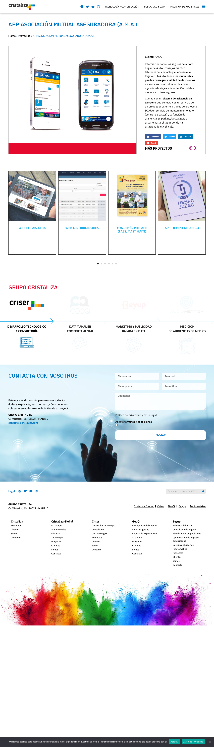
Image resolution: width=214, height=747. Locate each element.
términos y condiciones (138, 495)
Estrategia (56, 625)
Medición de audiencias (184, 6)
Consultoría (98, 629)
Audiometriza (198, 606)
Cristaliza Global (144, 606)
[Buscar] (203, 578)
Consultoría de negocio (185, 629)
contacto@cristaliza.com (23, 496)
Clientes (15, 629)
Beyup (182, 606)
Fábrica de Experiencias (144, 633)
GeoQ (171, 606)
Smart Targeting (140, 629)
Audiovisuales (58, 629)
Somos (14, 633)
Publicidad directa (182, 625)
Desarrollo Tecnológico (104, 625)
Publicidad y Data (154, 6)
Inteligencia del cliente (144, 625)
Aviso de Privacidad (193, 741)
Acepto (133, 495)
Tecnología (57, 637)
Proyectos (24, 35)
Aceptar (174, 741)
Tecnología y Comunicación (122, 6)
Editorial (55, 633)
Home (12, 35)
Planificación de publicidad (187, 633)
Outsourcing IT (99, 633)
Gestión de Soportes (183, 645)
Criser (160, 606)
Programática (180, 649)
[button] (203, 6)
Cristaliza (17, 621)
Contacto (16, 637)
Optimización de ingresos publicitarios (186, 639)
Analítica (137, 637)
